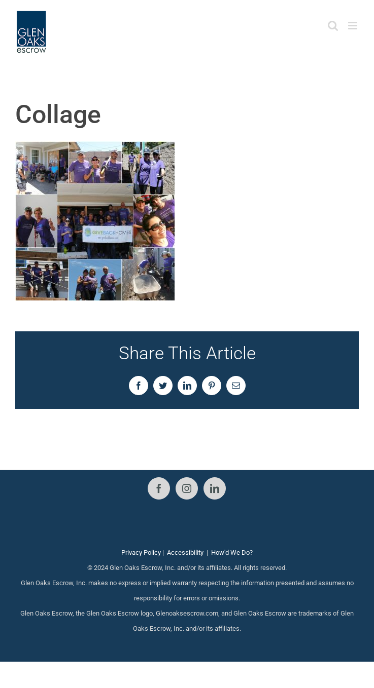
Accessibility (185, 552)
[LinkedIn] (214, 488)
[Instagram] (187, 488)
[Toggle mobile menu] (353, 25)
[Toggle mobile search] (333, 25)
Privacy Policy (141, 552)
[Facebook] (159, 488)
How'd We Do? (232, 552)
